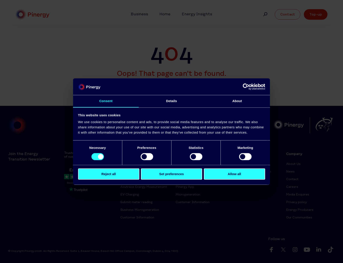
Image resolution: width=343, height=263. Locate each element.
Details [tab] (171, 101)
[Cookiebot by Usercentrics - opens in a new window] (246, 86)
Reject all (109, 174)
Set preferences (171, 174)
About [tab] (237, 101)
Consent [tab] (106, 101)
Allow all (234, 174)
